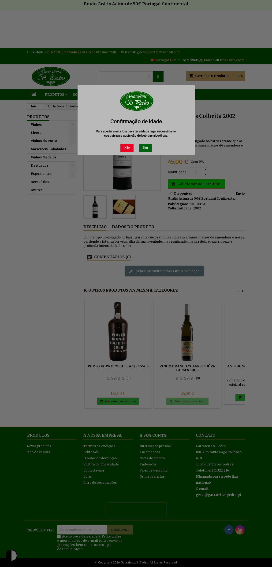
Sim (145, 147)
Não (127, 147)
